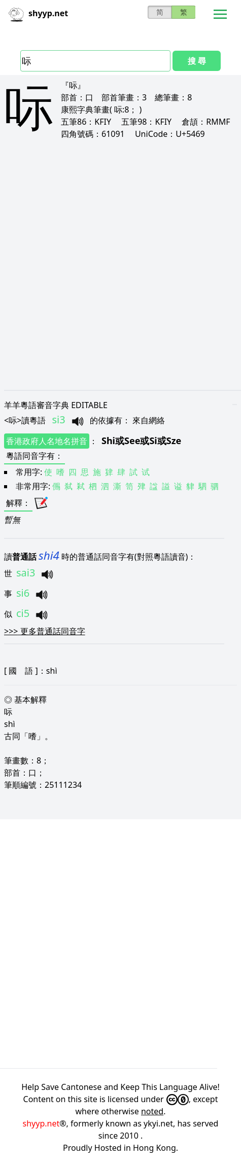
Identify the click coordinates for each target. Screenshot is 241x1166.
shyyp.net (41, 1123)
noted (152, 1111)
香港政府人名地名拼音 (46, 441)
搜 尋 (197, 60)
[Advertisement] (120, 264)
